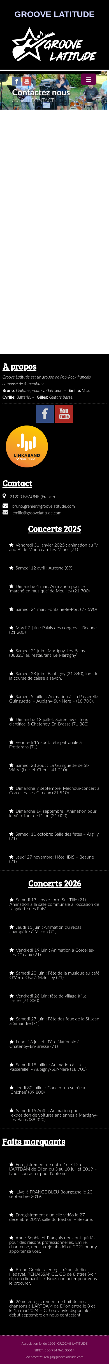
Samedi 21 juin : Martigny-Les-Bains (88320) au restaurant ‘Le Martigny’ (47, 653)
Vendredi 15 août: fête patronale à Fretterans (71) (45, 744)
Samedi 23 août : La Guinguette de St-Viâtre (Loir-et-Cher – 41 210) (49, 767)
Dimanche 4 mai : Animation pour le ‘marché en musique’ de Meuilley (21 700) (49, 588)
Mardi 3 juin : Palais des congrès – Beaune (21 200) (53, 630)
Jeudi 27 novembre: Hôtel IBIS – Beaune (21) (51, 859)
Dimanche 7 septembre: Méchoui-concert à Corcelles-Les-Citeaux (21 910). (54, 790)
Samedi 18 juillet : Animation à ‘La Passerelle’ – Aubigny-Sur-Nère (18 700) (48, 1067)
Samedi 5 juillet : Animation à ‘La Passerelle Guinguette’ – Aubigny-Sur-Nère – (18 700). (53, 698)
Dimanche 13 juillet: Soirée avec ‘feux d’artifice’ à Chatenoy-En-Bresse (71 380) (49, 721)
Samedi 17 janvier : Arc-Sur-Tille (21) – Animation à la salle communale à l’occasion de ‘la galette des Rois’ (54, 904)
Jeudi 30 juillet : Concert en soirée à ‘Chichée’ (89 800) (47, 1089)
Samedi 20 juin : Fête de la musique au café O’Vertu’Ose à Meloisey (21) (54, 975)
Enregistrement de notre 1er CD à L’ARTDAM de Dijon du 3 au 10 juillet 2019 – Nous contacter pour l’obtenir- (53, 1169)
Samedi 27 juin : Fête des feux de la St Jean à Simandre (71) (54, 1021)
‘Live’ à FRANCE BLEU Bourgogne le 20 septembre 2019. (50, 1194)
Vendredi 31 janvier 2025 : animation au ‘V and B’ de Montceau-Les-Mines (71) (53, 547)
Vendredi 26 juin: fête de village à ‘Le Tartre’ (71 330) (48, 998)
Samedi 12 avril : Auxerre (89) (40, 567)
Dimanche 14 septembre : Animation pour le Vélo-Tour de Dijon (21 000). (53, 813)
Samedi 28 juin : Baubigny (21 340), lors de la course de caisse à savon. (53, 675)
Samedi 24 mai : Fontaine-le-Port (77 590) (53, 609)
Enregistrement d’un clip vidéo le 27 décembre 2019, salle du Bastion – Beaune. (51, 1217)
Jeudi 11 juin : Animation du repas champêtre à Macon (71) (45, 929)
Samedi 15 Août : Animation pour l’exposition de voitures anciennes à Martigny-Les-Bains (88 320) (54, 1115)
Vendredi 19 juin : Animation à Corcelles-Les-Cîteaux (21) (52, 952)
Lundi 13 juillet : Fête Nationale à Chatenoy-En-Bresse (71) (45, 1044)
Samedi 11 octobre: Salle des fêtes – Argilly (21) (54, 836)
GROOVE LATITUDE (54, 14)
